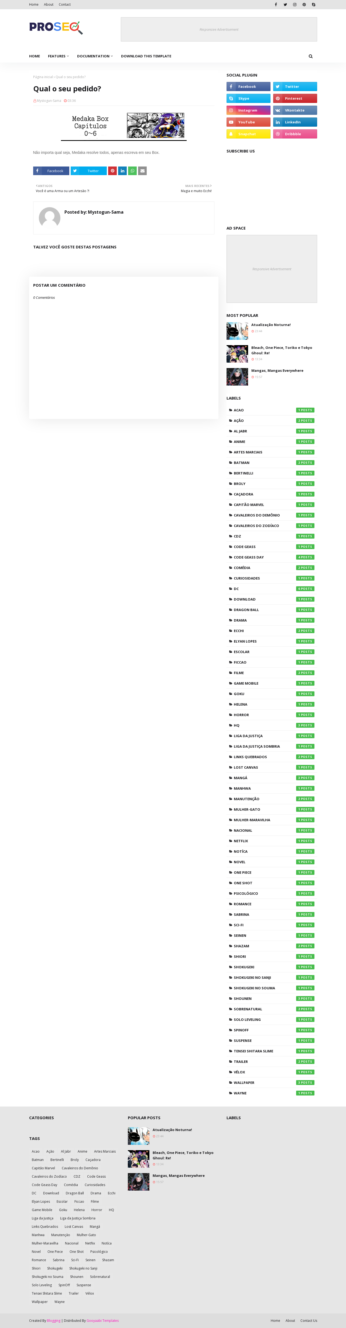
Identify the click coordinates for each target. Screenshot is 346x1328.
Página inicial (43, 77)
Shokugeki (274, 967)
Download (274, 599)
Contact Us (308, 1320)
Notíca (274, 851)
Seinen (274, 935)
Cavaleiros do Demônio (274, 515)
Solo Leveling (274, 1019)
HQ (274, 725)
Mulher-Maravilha (274, 819)
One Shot (274, 882)
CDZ (274, 536)
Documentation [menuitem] (93, 56)
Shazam (274, 946)
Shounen (274, 998)
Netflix (274, 840)
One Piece (274, 872)
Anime (274, 441)
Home (34, 4)
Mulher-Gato (274, 809)
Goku (274, 693)
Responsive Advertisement (219, 29)
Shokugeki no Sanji (274, 977)
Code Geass (274, 546)
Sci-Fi (274, 925)
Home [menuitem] (34, 56)
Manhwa (274, 788)
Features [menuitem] (57, 56)
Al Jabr (274, 431)
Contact (65, 4)
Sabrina (274, 914)
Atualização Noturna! (271, 324)
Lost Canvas (274, 767)
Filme (274, 672)
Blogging (53, 1320)
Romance (274, 903)
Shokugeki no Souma (274, 988)
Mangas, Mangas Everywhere (277, 370)
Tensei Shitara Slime (274, 1051)
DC (274, 588)
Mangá (274, 777)
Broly (274, 483)
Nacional (274, 830)
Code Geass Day (274, 557)
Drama (274, 620)
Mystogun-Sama (49, 100)
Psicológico (274, 893)
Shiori (274, 956)
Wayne (274, 1093)
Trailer (274, 1061)
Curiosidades (274, 578)
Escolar (274, 651)
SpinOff (274, 1030)
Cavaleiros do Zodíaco (274, 525)
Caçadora (274, 494)
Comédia (274, 567)
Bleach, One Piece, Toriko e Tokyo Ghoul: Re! (281, 350)
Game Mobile (274, 683)
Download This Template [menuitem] (146, 56)
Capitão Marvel (274, 504)
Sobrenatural (274, 1009)
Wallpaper (274, 1082)
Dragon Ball (274, 609)
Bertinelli (274, 473)
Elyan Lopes (274, 641)
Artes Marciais (274, 452)
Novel (274, 861)
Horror (274, 714)
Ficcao (274, 662)
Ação (274, 420)
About (48, 4)
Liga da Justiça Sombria (274, 746)
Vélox (274, 1072)
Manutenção (274, 798)
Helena (274, 704)
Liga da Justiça (274, 735)
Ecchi (274, 630)
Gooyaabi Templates (103, 1320)
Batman (274, 462)
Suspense (274, 1040)
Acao (274, 410)
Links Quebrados (274, 756)
